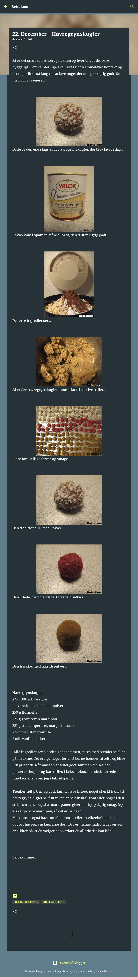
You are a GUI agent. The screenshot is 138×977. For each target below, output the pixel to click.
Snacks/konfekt (53, 902)
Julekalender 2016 (26, 902)
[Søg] (132, 7)
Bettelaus (20, 7)
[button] (14, 48)
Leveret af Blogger (69, 963)
